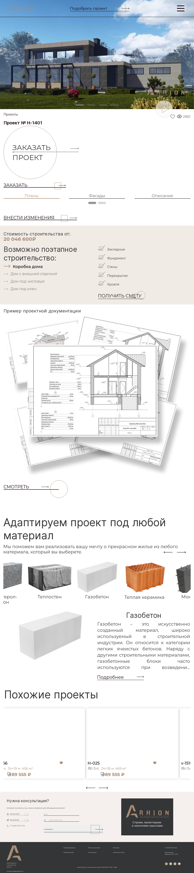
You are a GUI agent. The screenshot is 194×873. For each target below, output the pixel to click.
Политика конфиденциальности (15, 871)
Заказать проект (34, 152)
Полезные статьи (119, 852)
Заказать (32, 185)
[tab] (50, 266)
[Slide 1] (80, 105)
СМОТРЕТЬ (31, 487)
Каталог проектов (94, 848)
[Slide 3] (103, 105)
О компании (92, 852)
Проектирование (69, 848)
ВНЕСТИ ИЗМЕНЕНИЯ (36, 217)
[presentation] (168, 552)
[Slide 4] (114, 105)
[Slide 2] (91, 105)
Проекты (11, 114)
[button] (6, 789)
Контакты (116, 848)
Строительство (68, 852)
